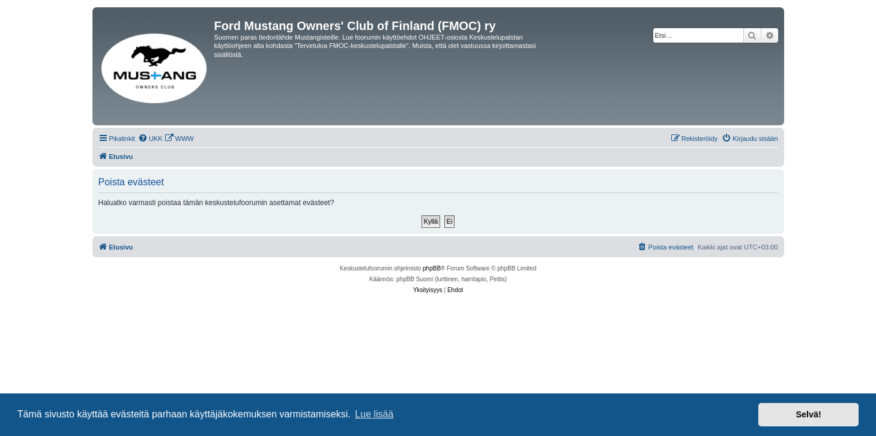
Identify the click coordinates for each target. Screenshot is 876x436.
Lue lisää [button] (374, 414)
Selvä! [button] (808, 414)
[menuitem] (150, 138)
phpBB (432, 268)
